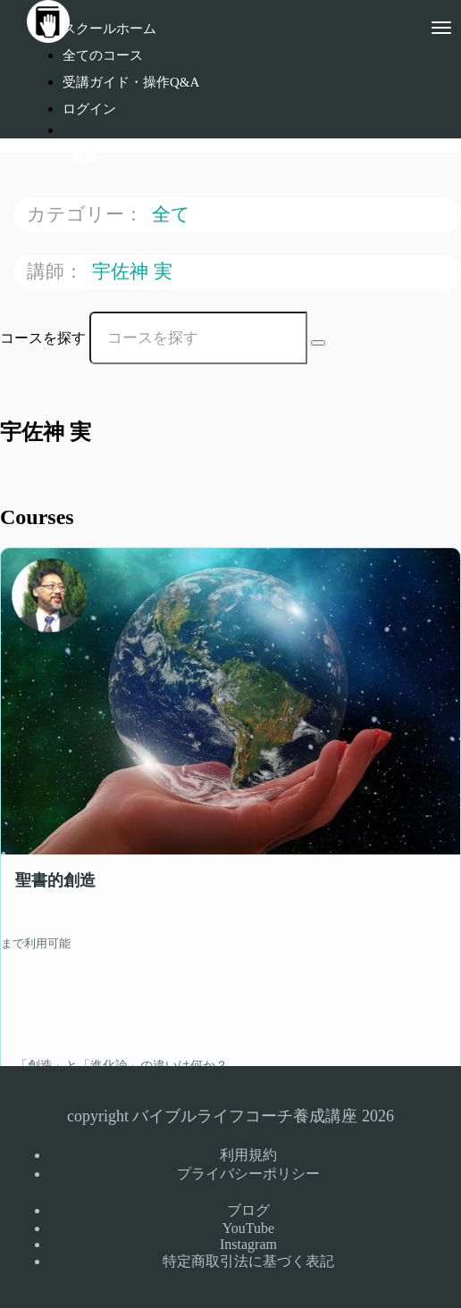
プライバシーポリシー (248, 1173)
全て (174, 214)
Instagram (248, 1244)
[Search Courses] (318, 343)
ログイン (89, 109)
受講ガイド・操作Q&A (131, 82)
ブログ (248, 1210)
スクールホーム (109, 28)
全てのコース (103, 55)
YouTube (248, 1228)
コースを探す (43, 338)
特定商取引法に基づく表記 (248, 1261)
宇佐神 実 (135, 271)
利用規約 (248, 1154)
